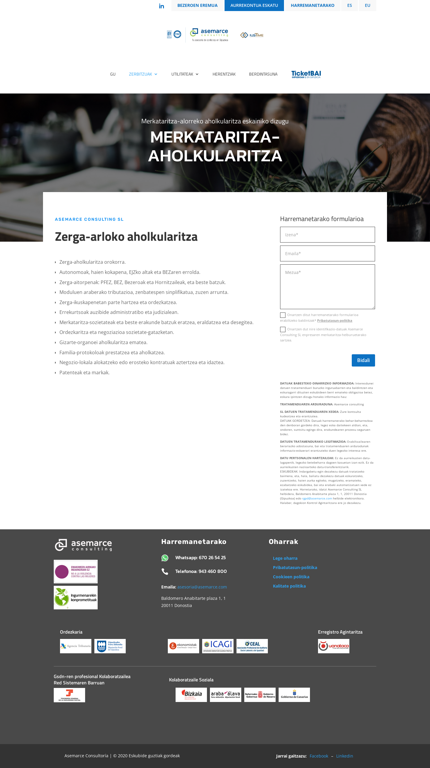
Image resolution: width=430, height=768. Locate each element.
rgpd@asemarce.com (317, 498)
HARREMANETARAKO (312, 5)
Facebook (319, 756)
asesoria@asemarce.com (202, 587)
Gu (113, 74)
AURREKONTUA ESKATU (254, 5)
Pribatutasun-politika (334, 320)
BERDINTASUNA (263, 74)
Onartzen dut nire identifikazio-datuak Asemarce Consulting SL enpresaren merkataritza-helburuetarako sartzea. (323, 335)
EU (367, 5)
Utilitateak (182, 74)
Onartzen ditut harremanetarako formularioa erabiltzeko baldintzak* (319, 317)
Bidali (363, 360)
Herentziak (224, 74)
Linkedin (344, 756)
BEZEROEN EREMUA (197, 5)
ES (349, 5)
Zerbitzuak (140, 74)
